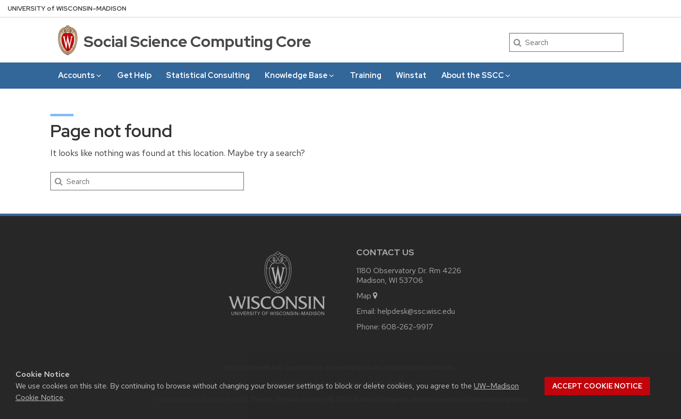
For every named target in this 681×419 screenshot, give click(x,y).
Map (367, 296)
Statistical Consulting (208, 75)
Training (365, 75)
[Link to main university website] (276, 317)
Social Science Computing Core (197, 41)
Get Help (134, 75)
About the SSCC (476, 75)
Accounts (80, 75)
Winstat (411, 75)
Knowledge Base (300, 75)
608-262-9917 (407, 327)
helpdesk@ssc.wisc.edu (416, 311)
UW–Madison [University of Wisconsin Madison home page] (67, 8)
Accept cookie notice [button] (597, 386)
